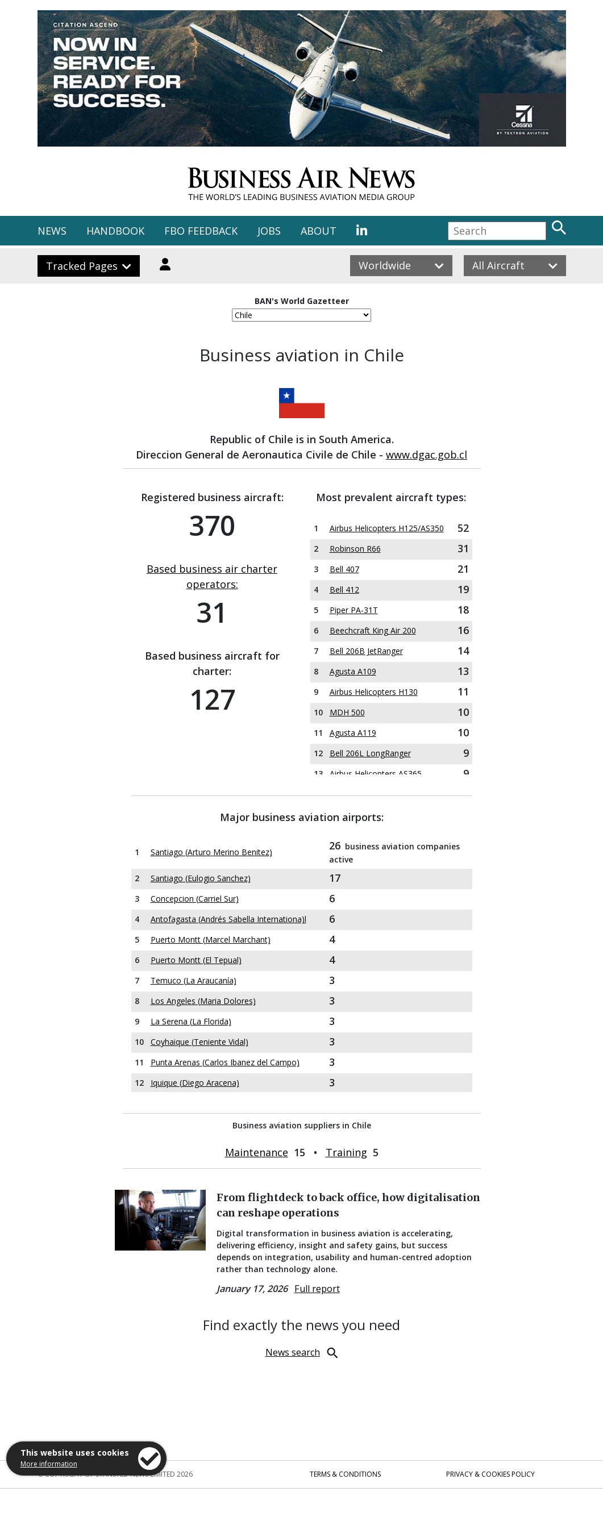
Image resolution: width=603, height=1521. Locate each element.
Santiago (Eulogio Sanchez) (201, 878)
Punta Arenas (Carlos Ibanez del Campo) (225, 1062)
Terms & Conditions (345, 1474)
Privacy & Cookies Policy (490, 1474)
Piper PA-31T (354, 610)
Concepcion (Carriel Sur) (195, 898)
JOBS (269, 230)
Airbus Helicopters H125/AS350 (387, 528)
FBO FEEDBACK (201, 230)
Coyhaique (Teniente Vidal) (199, 1041)
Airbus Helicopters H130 (374, 691)
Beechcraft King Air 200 (373, 630)
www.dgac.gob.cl (426, 454)
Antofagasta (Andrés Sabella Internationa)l (228, 919)
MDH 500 (347, 712)
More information (48, 1464)
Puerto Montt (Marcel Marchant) (211, 939)
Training (346, 1152)
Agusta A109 (353, 671)
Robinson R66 (355, 548)
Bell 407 (344, 569)
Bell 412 (344, 589)
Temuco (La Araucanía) (193, 980)
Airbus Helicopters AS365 (376, 773)
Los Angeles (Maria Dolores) (203, 1000)
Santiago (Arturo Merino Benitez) (211, 852)
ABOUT (318, 230)
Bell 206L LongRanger (370, 753)
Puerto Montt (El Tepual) (196, 960)
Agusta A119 (353, 732)
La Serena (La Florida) (191, 1021)
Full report (317, 1288)
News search (292, 1352)
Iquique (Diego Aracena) (195, 1082)
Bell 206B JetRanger (366, 650)
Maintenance (256, 1152)
